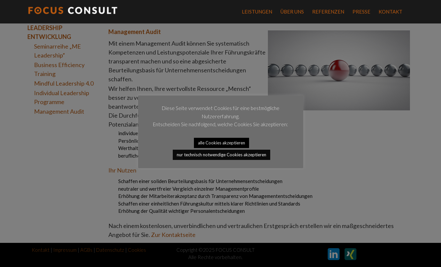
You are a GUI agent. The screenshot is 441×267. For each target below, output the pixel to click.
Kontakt (390, 12)
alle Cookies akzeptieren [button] (221, 142)
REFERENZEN (328, 12)
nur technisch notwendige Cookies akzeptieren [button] (221, 154)
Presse (361, 12)
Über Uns (292, 12)
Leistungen (257, 12)
